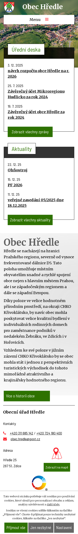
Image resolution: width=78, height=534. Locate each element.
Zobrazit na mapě (57, 467)
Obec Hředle (42, 7)
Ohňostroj (17, 170)
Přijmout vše (15, 527)
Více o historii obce (20, 395)
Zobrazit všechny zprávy (30, 131)
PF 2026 (15, 185)
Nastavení (64, 527)
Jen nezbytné (40, 527)
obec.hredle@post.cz (25, 439)
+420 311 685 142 (21, 433)
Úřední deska (26, 49)
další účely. (53, 504)
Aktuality (22, 148)
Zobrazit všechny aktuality (30, 219)
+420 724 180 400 (49, 433)
